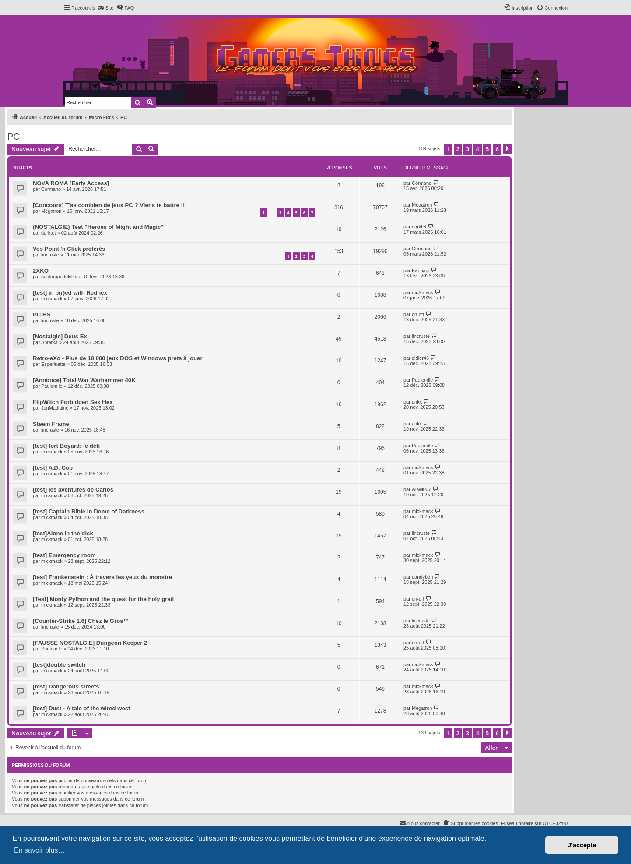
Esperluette (53, 364)
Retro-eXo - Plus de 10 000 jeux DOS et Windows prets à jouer (118, 358)
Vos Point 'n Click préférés (69, 249)
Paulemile (51, 386)
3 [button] (467, 149)
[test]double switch (59, 664)
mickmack (52, 298)
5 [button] (487, 149)
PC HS (41, 314)
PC (13, 136)
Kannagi (420, 270)
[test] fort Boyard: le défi (66, 446)
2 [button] (457, 149)
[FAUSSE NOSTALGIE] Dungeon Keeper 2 (90, 642)
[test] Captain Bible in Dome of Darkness (88, 511)
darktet (48, 232)
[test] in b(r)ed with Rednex (70, 292)
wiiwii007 (421, 489)
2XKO (41, 270)
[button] (507, 149)
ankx (417, 401)
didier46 (420, 358)
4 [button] (477, 149)
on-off (418, 314)
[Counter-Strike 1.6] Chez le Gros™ (81, 621)
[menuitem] (105, 8)
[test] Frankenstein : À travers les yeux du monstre (102, 577)
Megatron (51, 211)
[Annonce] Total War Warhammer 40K (84, 380)
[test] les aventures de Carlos (73, 489)
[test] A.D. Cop (53, 467)
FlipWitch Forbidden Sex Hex (72, 402)
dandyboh (422, 577)
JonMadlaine (54, 408)
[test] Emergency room (64, 555)
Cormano (51, 189)
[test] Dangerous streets (66, 686)
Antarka (49, 342)
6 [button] (497, 149)
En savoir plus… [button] (39, 850)
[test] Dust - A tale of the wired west (81, 708)
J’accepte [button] (582, 845)
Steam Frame (51, 424)
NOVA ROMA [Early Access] (71, 183)
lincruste (50, 254)
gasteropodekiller (59, 276)
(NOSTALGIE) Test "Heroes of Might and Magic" (98, 227)
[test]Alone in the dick (63, 533)
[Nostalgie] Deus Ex (60, 336)
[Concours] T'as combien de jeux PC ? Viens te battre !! (109, 205)
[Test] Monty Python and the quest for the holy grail (103, 599)
